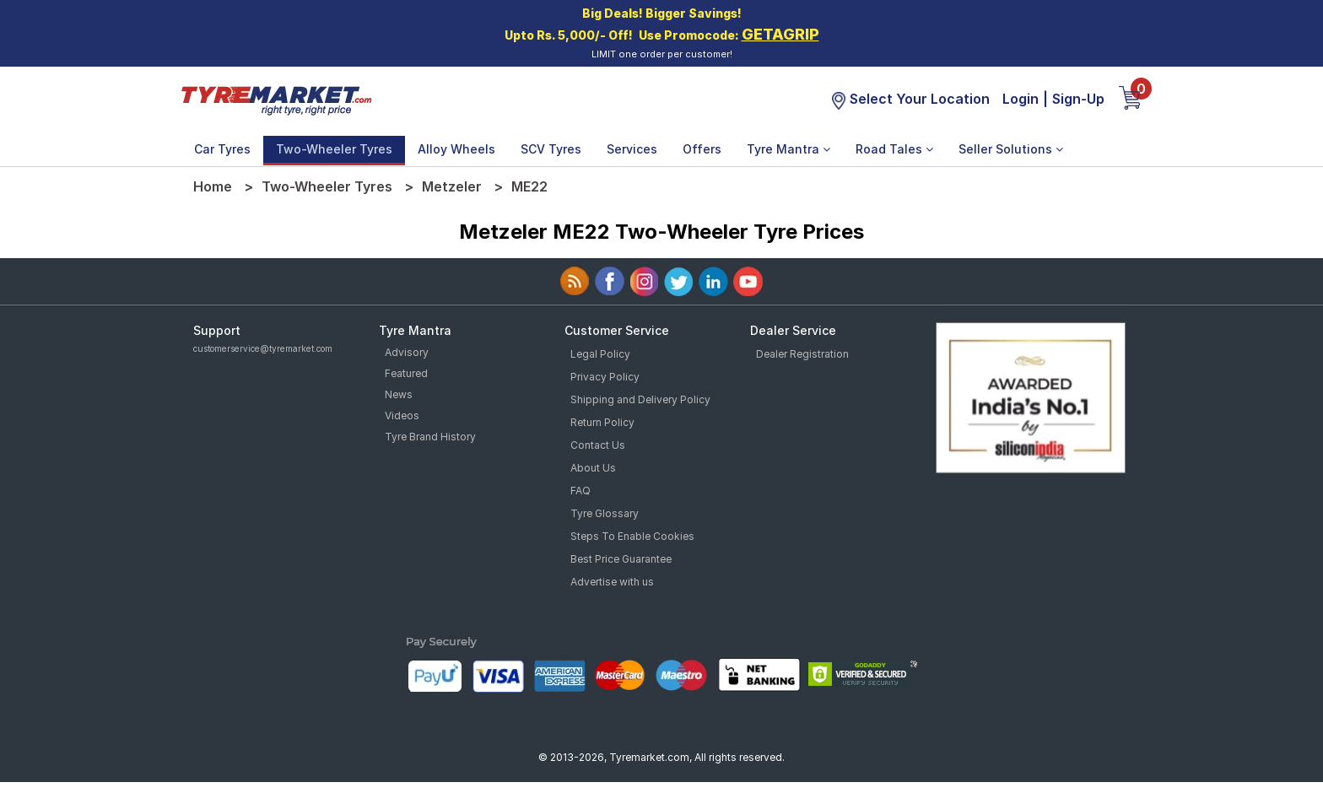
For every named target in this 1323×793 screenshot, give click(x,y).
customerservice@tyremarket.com (262, 348)
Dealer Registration (802, 354)
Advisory (407, 352)
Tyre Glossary (604, 513)
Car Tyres (222, 149)
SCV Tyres (551, 149)
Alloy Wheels (456, 149)
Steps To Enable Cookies (632, 536)
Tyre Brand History (430, 436)
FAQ (580, 490)
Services (632, 149)
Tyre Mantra (788, 149)
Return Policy (602, 422)
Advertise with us (612, 581)
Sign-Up (1078, 98)
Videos (402, 415)
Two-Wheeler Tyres (334, 149)
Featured (406, 373)
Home (212, 186)
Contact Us (597, 445)
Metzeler (452, 186)
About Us (593, 467)
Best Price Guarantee (621, 559)
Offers (702, 149)
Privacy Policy (605, 376)
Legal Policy (600, 354)
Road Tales (894, 149)
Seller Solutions (1010, 149)
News (399, 394)
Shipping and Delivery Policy (640, 399)
